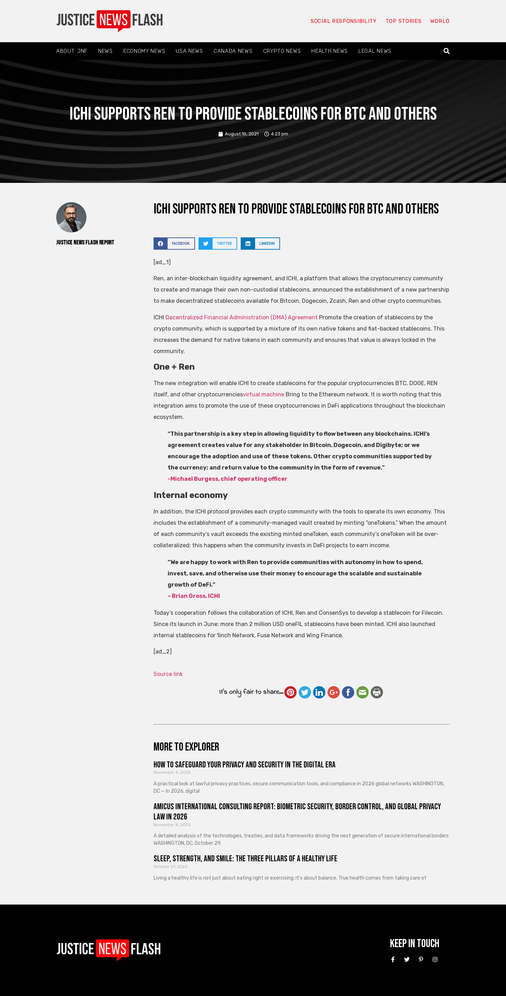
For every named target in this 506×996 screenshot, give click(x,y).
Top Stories (403, 21)
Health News (329, 51)
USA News (189, 51)
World (440, 21)
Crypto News (282, 51)
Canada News (233, 51)
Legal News (374, 51)
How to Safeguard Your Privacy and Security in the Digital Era (245, 765)
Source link (168, 674)
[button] (447, 51)
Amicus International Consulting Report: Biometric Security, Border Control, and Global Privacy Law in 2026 (297, 812)
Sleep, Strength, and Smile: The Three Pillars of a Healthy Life (245, 859)
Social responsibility (344, 21)
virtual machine (263, 394)
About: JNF (71, 51)
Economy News (144, 51)
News (105, 51)
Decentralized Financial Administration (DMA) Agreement (242, 317)
